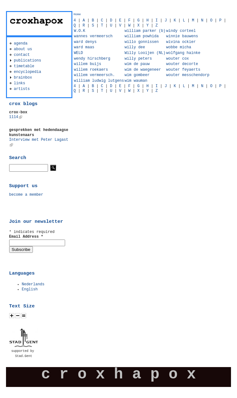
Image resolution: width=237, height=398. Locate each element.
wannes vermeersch (93, 36)
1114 (15, 117)
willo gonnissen (142, 42)
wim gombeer (137, 75)
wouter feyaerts (183, 70)
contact (22, 55)
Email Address (26, 237)
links (19, 83)
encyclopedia (27, 72)
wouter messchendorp (188, 75)
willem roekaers (91, 70)
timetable (24, 66)
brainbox (23, 77)
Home (77, 14)
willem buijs (87, 64)
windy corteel (181, 31)
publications (27, 60)
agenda (20, 43)
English (30, 289)
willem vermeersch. (94, 75)
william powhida (142, 36)
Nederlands (33, 284)
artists (22, 89)
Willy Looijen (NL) (145, 53)
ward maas (84, 47)
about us (23, 49)
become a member (26, 195)
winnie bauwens (182, 36)
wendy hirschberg (92, 58)
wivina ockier (181, 42)
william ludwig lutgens (99, 81)
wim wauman (136, 81)
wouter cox (177, 58)
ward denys (85, 42)
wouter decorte (182, 64)
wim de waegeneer (143, 70)
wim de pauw (137, 64)
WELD (78, 53)
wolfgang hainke (183, 53)
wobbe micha (178, 47)
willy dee (135, 47)
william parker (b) (145, 31)
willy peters (138, 58)
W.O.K (79, 31)
